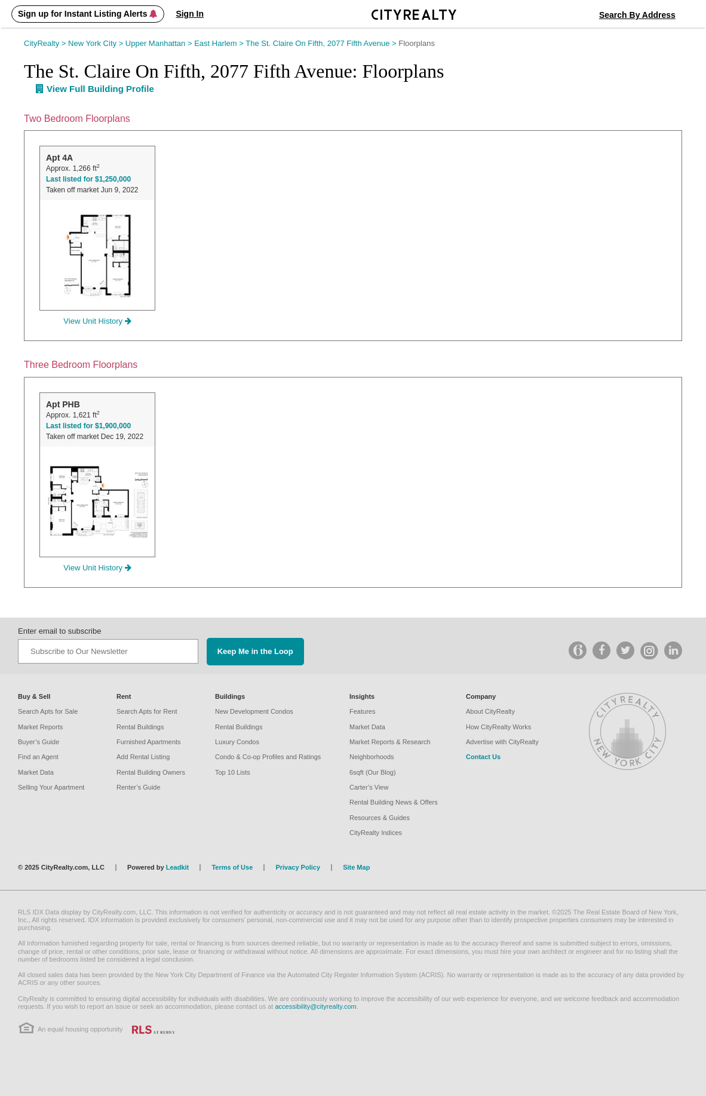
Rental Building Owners (150, 772)
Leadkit (177, 867)
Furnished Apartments (148, 741)
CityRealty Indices (375, 832)
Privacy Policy (297, 867)
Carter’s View (368, 787)
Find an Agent (38, 756)
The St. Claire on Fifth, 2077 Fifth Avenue (321, 43)
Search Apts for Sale (48, 711)
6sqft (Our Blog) (372, 772)
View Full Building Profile (95, 89)
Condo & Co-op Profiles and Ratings (268, 756)
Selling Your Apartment (51, 787)
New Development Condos (254, 711)
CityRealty (46, 43)
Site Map (356, 867)
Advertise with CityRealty (502, 741)
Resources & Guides (379, 817)
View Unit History (97, 321)
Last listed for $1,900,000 (88, 426)
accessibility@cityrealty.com (315, 1006)
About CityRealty (490, 711)
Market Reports (40, 726)
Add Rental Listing (143, 756)
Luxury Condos (237, 741)
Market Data (36, 772)
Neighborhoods (371, 756)
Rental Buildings (140, 726)
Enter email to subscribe (59, 631)
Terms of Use (232, 867)
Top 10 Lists (232, 772)
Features (362, 711)
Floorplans (416, 43)
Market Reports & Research (390, 741)
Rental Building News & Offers (393, 802)
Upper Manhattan (159, 43)
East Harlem (219, 43)
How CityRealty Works (498, 726)
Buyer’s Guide (38, 741)
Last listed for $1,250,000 (88, 179)
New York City (96, 43)
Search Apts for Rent (146, 711)
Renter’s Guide (138, 787)
